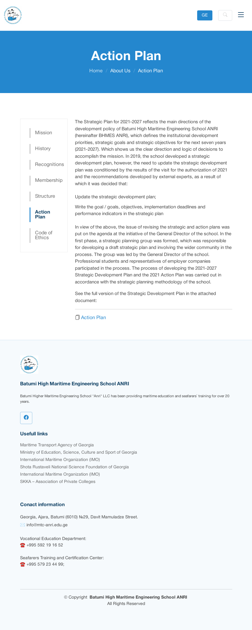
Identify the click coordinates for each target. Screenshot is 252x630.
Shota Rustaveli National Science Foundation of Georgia (74, 467)
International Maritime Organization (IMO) (60, 460)
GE (205, 15)
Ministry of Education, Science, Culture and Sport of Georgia (78, 453)
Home (96, 71)
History (43, 149)
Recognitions (46, 165)
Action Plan (42, 214)
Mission (43, 133)
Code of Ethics (43, 235)
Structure (45, 196)
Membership (46, 180)
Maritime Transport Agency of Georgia (57, 445)
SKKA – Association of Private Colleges (57, 482)
